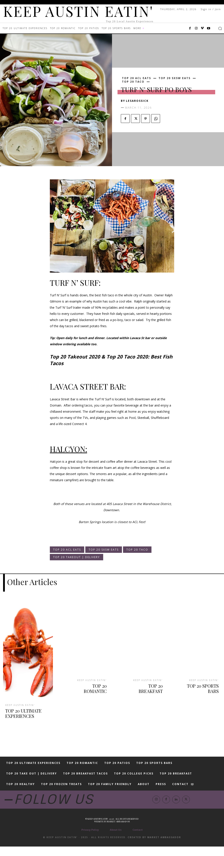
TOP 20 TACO (133, 81)
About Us (115, 839)
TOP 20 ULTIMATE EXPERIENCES (21, 710)
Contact (138, 839)
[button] (220, 28)
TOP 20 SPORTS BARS (200, 683)
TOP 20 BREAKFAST (146, 683)
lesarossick (137, 101)
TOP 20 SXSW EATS (174, 78)
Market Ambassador (118, 830)
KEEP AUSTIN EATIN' (19, 704)
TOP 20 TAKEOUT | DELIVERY (76, 557)
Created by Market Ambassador (154, 846)
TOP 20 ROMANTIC (90, 683)
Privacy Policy (90, 839)
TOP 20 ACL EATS (136, 78)
